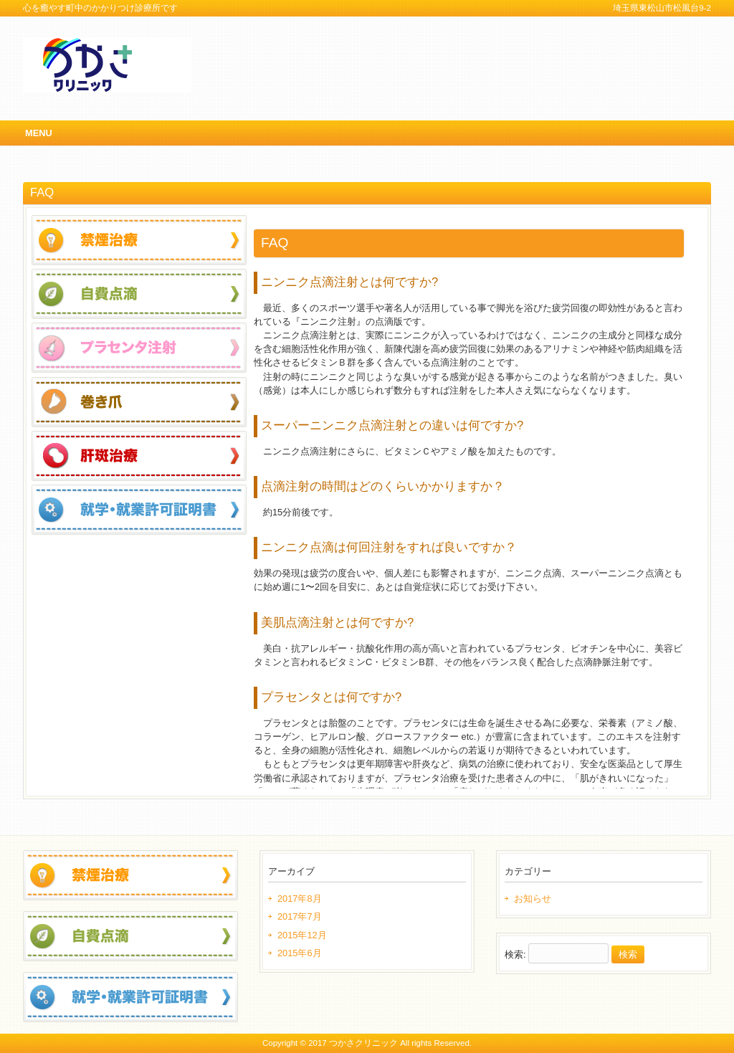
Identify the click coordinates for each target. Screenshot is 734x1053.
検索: (515, 954)
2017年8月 (299, 898)
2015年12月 (302, 935)
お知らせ (532, 898)
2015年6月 (299, 953)
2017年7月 (299, 916)
